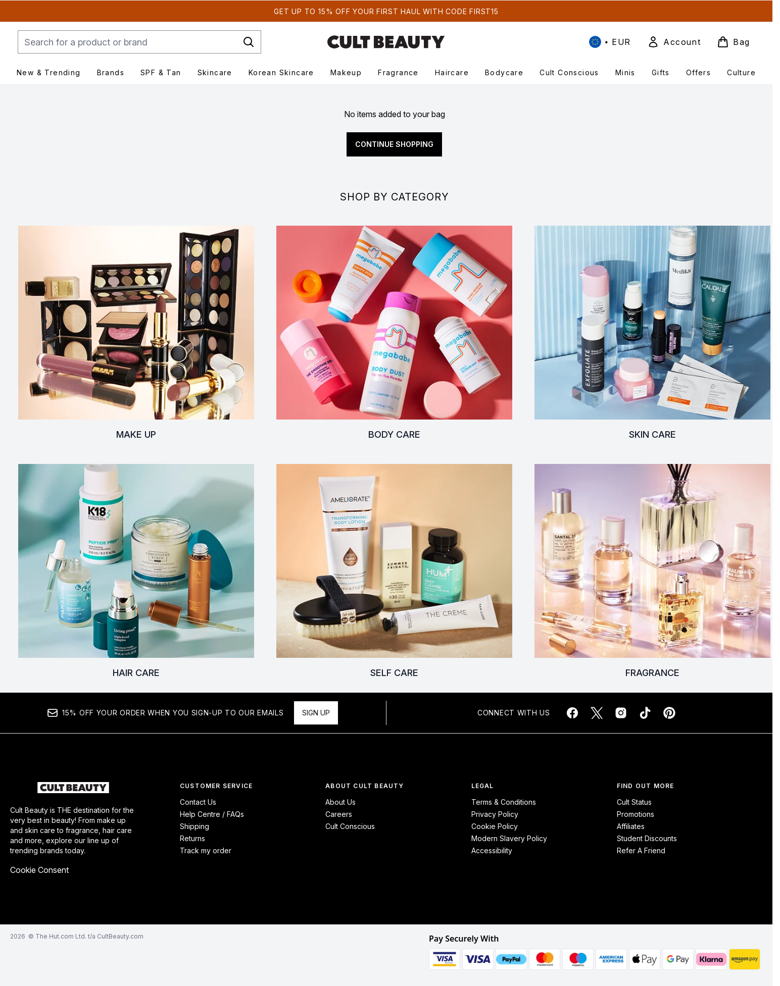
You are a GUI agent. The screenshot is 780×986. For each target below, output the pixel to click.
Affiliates (631, 826)
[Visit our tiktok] (645, 713)
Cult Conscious (350, 826)
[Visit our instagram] (621, 713)
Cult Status (634, 802)
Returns (192, 838)
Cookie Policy (494, 826)
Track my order (205, 850)
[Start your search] (139, 42)
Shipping (194, 826)
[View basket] (733, 42)
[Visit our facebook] (572, 713)
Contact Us (198, 802)
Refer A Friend (641, 850)
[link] (674, 42)
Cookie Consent (39, 870)
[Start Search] (248, 42)
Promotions (635, 814)
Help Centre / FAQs (212, 814)
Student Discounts (647, 838)
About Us (340, 802)
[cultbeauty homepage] (386, 42)
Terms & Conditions (503, 802)
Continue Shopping (394, 144)
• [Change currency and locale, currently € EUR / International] (610, 42)
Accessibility (491, 850)
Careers (338, 814)
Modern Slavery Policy (509, 838)
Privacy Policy (494, 814)
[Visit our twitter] (596, 713)
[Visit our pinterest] (669, 713)
